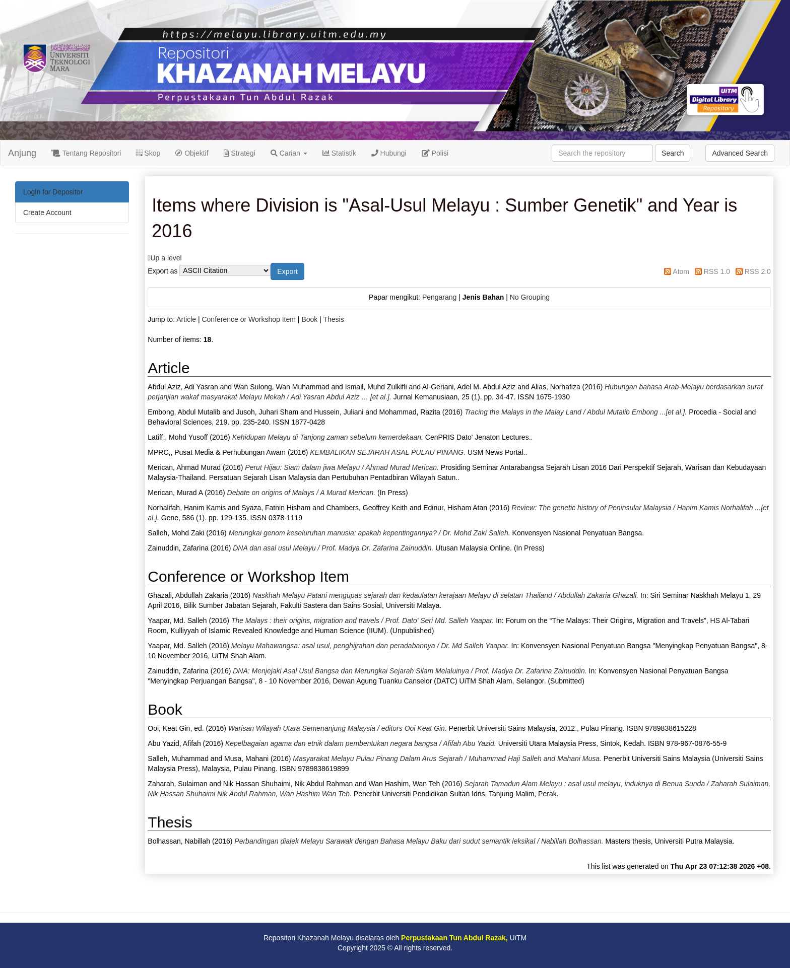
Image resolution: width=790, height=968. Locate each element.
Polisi (435, 153)
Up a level (165, 258)
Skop (148, 153)
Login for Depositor (53, 192)
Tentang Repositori (86, 153)
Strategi (239, 153)
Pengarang (439, 297)
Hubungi (389, 153)
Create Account (47, 213)
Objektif (191, 153)
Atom (681, 271)
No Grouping (530, 297)
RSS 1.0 (717, 271)
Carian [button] (289, 153)
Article (186, 319)
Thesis (333, 319)
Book (309, 319)
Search (673, 153)
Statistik (339, 153)
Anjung (22, 153)
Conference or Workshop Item (249, 319)
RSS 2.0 (758, 271)
